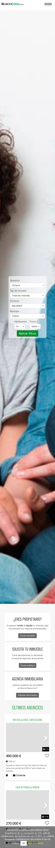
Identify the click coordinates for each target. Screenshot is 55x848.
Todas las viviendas (28, 295)
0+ (20, 326)
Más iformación (35, 843)
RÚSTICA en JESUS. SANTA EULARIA (27, 720)
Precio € (34, 321)
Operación (15, 280)
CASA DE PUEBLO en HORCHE (27, 787)
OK (23, 843)
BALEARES (28, 306)
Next (45, 738)
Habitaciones (19, 321)
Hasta (35, 326)
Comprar (28, 285)
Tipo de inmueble (18, 290)
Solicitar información (27, 695)
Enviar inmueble (27, 635)
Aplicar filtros (27, 333)
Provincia (14, 301)
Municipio (14, 311)
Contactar (19, 775)
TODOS (28, 316)
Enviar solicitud (27, 665)
